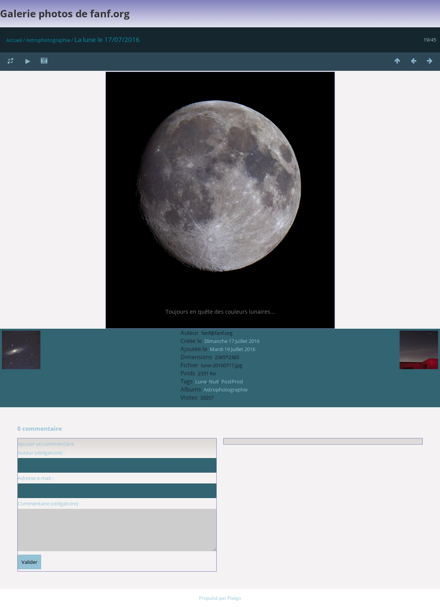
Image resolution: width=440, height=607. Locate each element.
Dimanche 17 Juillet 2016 (231, 341)
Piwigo (234, 598)
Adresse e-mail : (35, 478)
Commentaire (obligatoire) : (49, 503)
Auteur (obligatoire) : (41, 452)
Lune (201, 381)
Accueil (14, 40)
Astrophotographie (48, 40)
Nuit (214, 381)
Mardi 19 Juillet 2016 (232, 349)
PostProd (232, 381)
